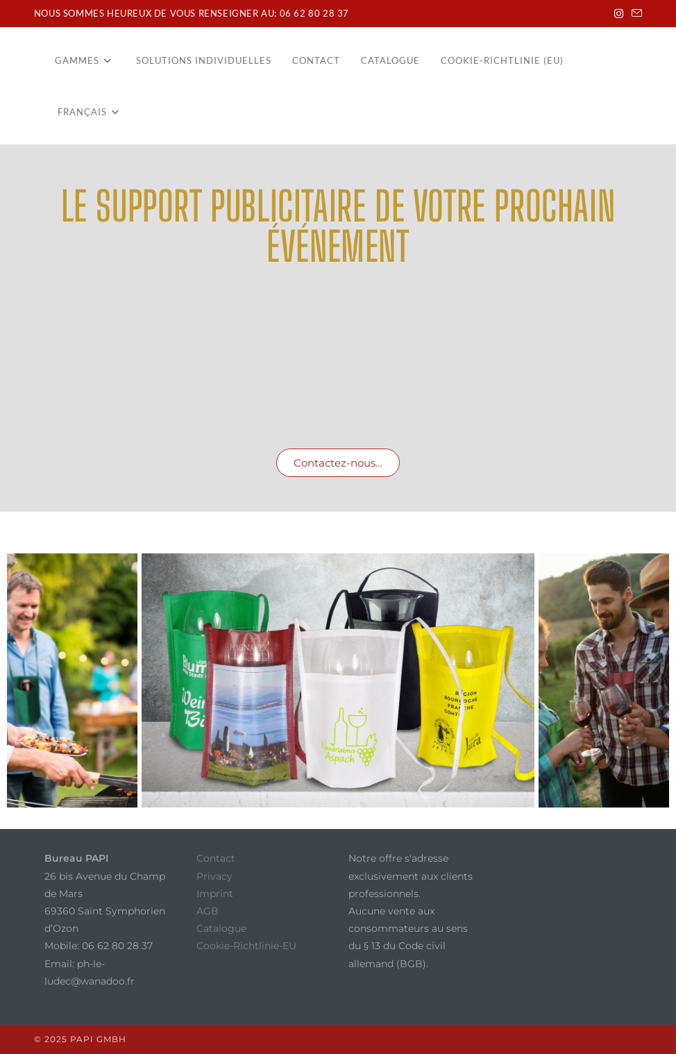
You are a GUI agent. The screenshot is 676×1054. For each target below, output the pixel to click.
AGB (207, 911)
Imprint (214, 893)
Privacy (214, 876)
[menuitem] (88, 111)
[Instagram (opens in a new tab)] (618, 14)
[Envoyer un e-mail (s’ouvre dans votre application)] (634, 14)
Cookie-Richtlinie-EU (246, 945)
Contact (215, 858)
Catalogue (221, 928)
